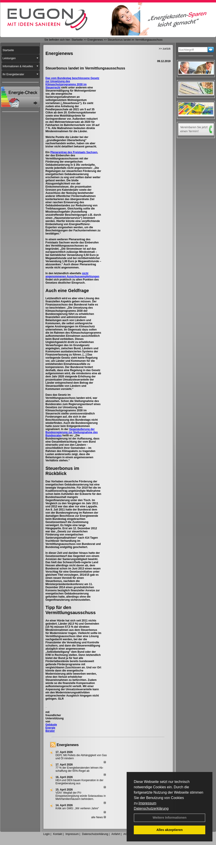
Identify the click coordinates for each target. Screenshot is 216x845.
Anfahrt (115, 834)
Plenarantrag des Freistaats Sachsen (73, 152)
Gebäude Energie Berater (51, 727)
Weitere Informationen (170, 817)
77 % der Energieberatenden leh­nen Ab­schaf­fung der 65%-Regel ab (79, 769)
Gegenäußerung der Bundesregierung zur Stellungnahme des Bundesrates (72, 432)
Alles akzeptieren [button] (169, 830)
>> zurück (165, 48)
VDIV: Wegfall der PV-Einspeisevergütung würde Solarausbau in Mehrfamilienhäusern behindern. (81, 796)
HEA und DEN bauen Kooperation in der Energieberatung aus (79, 782)
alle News (98, 817)
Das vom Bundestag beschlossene (68, 78)
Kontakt (57, 834)
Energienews (68, 745)
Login (46, 834)
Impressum (147, 803)
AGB (126, 834)
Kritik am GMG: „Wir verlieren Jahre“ (77, 808)
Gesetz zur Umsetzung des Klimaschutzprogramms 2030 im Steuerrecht (72, 83)
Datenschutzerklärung (151, 808)
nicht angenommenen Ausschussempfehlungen (72, 275)
